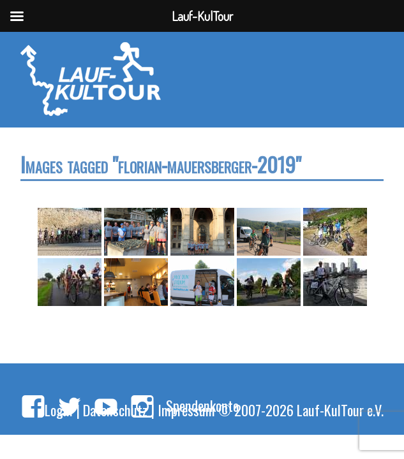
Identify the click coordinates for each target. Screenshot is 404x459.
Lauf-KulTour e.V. (340, 409)
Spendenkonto (202, 405)
